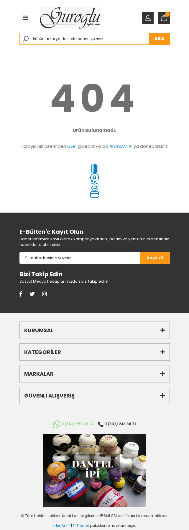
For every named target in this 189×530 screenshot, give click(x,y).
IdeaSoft (61, 525)
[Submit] (155, 258)
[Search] (94, 39)
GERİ (72, 146)
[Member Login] (148, 18)
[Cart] (164, 18)
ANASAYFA (120, 146)
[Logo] (70, 18)
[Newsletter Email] (79, 258)
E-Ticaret (81, 525)
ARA (159, 38)
